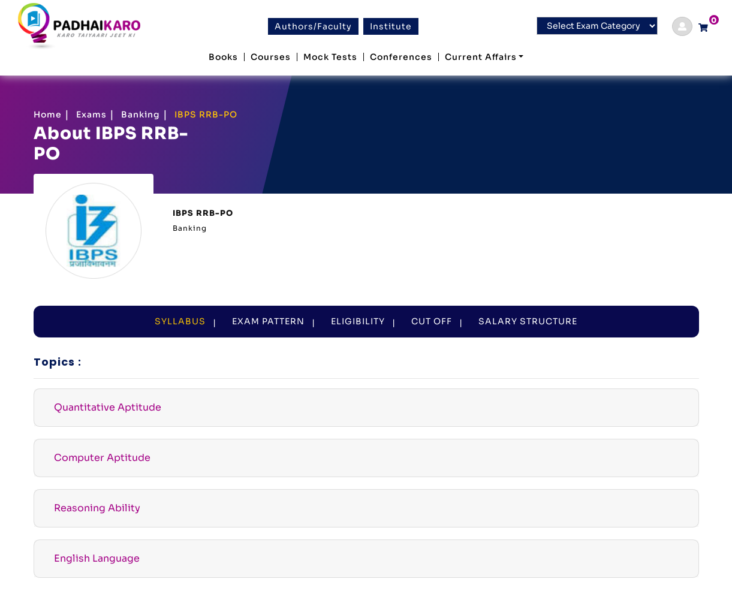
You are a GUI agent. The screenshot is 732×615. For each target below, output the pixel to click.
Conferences (401, 57)
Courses (271, 57)
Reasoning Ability (97, 508)
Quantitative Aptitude (107, 407)
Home (48, 114)
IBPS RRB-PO (205, 114)
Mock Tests (330, 57)
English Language (97, 558)
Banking (140, 114)
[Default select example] (597, 26)
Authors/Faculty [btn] (313, 26)
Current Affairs (481, 57)
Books (223, 57)
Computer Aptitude (102, 457)
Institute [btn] (391, 26)
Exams (91, 114)
